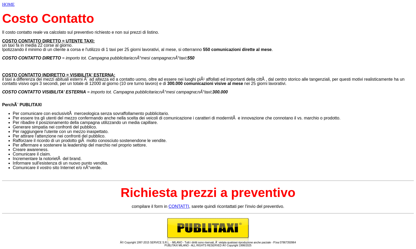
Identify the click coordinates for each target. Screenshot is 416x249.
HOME (8, 4)
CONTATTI (178, 206)
